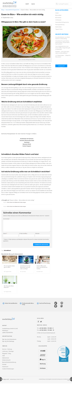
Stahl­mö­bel (58, 27)
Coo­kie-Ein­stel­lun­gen (8, 368)
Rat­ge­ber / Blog (6, 353)
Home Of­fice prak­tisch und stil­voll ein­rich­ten (42, 267)
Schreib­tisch (7, 250)
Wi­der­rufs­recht (6, 360)
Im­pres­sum (5, 366)
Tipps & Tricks (59, 29)
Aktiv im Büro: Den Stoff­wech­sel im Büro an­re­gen (16, 202)
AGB (3, 355)
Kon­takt (4, 364)
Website (37, 233)
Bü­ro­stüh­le (58, 17)
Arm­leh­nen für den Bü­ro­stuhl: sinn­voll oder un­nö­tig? (25, 267)
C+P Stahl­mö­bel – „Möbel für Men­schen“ (63, 56)
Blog (33, 4)
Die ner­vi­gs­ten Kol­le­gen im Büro (9, 266)
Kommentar (6, 219)
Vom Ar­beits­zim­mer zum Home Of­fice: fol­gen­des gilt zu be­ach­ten (62, 48)
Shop (27, 4)
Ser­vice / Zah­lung (7, 349)
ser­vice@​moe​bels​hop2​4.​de (48, 333)
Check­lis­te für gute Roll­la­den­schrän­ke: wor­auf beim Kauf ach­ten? (62, 42)
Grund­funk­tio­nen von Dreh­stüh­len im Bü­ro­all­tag (62, 37)
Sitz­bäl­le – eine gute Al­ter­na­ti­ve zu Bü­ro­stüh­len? (62, 52)
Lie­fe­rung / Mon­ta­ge (8, 351)
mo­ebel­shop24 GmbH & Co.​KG (16, 379)
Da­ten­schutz (5, 358)
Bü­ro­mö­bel (58, 15)
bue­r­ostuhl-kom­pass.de (57, 379)
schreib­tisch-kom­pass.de (67, 380)
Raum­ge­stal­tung (59, 24)
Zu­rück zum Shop (61, 66)
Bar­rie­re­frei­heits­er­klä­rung (9, 362)
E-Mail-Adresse (23, 233)
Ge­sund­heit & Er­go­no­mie (12, 9)
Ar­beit (57, 13)
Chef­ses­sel (58, 20)
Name (5, 233)
